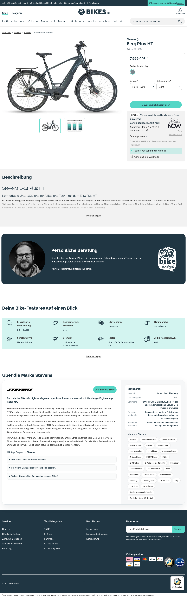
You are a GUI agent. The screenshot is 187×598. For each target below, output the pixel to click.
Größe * (134, 80)
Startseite (6, 32)
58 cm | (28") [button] (138, 86)
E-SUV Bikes (151, 457)
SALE (47, 529)
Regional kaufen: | (167, 3)
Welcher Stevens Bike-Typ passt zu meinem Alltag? (34, 476)
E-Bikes (17, 32)
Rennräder (134, 474)
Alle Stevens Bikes (105, 389)
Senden (178, 529)
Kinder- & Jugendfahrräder (141, 492)
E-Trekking (152, 451)
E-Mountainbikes (149, 439)
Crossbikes (165, 480)
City (176, 480)
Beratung (7, 548)
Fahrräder (174, 463)
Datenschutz (92, 538)
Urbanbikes (148, 486)
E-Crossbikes (135, 457)
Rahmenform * (163, 80)
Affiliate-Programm (12, 543)
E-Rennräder (163, 445)
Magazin (17, 13)
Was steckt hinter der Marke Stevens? (28, 459)
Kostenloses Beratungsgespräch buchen (71, 268)
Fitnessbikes (165, 474)
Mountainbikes (136, 469)
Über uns (6, 529)
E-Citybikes (134, 463)
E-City (164, 457)
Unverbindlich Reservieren (156, 104)
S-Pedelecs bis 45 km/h (155, 463)
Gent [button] (161, 86)
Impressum (92, 529)
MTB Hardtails (154, 469)
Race (168, 469)
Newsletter (132, 521)
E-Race (149, 445)
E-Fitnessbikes (136, 451)
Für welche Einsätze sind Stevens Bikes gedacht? (33, 468)
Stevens (27, 32)
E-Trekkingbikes (169, 451)
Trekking (133, 480)
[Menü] (182, 578)
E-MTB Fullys (135, 445)
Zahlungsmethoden (12, 538)
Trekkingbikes (148, 480)
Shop (5, 13)
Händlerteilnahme (11, 533)
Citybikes (133, 486)
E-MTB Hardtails (168, 439)
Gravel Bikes (149, 474)
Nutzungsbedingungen (97, 533)
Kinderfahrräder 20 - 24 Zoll (141, 498)
